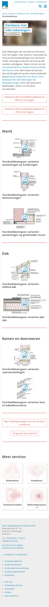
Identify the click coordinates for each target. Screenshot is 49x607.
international (20, 2)
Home (5, 13)
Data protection (11, 596)
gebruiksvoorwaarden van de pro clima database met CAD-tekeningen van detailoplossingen (23, 79)
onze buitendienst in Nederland (17, 67)
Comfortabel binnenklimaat (17, 568)
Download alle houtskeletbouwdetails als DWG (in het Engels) (24, 98)
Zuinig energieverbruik (15, 571)
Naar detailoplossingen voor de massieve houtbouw (24, 423)
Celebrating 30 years (14, 585)
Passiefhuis (10, 575)
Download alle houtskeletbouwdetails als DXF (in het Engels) (24, 110)
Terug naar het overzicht (24, 433)
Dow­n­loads (9, 589)
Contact (31, 2)
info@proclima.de (10, 541)
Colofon (8, 592)
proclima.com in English (12, 545)
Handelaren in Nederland (16, 554)
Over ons (9, 582)
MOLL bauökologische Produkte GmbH (19, 525)
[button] (40, 7)
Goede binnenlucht (13, 564)
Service (12, 13)
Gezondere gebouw (13, 561)
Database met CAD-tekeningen (30, 13)
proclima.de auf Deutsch (13, 548)
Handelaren (42, 2)
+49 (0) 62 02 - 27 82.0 (15, 538)
